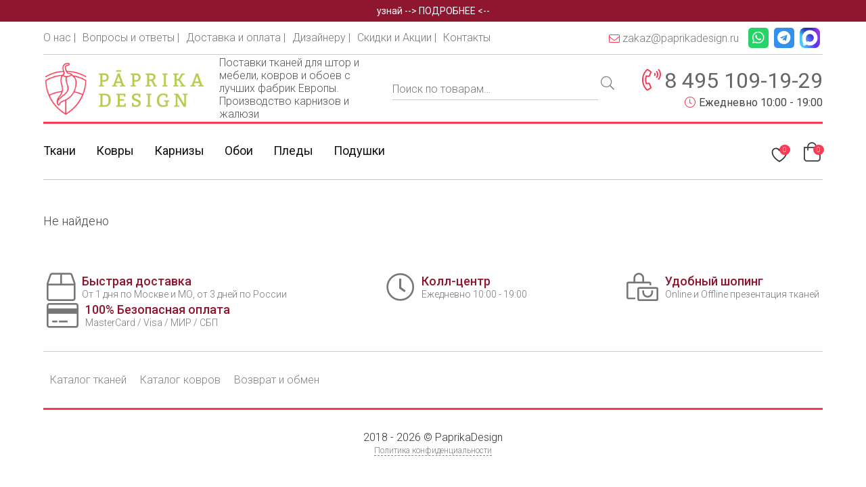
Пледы (293, 150)
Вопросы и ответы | (131, 37)
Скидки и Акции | (396, 37)
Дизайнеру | (321, 37)
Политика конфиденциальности (433, 450)
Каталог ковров (180, 379)
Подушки (359, 150)
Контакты (467, 37)
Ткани (59, 150)
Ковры (115, 150)
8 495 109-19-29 (743, 80)
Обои (239, 150)
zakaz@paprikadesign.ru (674, 38)
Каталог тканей (88, 379)
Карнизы (179, 150)
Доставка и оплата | (236, 37)
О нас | (59, 37)
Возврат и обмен (276, 379)
